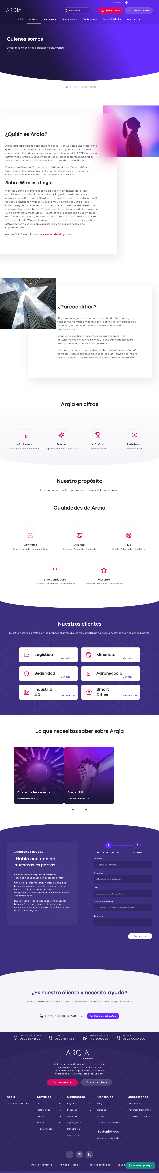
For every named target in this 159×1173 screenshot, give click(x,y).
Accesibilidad (117, 3)
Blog (99, 1092)
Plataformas (43, 1099)
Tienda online (113, 10)
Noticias (101, 1099)
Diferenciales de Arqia (17, 1092)
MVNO (40, 1111)
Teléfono (97, 905)
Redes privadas (44, 1118)
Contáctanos (134, 1092)
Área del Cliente (139, 10)
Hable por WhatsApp (102, 1005)
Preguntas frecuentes (138, 1099)
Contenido (88, 19)
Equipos (41, 1105)
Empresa (98, 862)
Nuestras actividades (107, 1127)
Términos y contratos (43, 1153)
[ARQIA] (13, 10)
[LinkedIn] (89, 1143)
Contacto (129, 19)
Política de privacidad (96, 1153)
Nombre (97, 848)
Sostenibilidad (109, 19)
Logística (71, 1092)
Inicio (24, 19)
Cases (100, 1105)
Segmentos (69, 19)
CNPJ (96, 876)
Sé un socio (120, 1153)
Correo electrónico (102, 891)
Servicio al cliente (29, 1027)
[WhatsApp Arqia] (141, 1165)
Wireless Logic (91, 1053)
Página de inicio (71, 87)
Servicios (50, 19)
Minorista (71, 1099)
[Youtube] (79, 1143)
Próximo (140, 925)
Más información (27, 787)
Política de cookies (70, 1153)
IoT (38, 1092)
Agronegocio (73, 1111)
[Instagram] (69, 1143)
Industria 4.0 (73, 1118)
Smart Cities (73, 1124)
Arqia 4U (130, 1027)
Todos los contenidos (107, 1111)
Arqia (35, 19)
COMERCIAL (64, 1027)
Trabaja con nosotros (138, 1105)
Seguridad (72, 1105)
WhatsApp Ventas (97, 1027)
